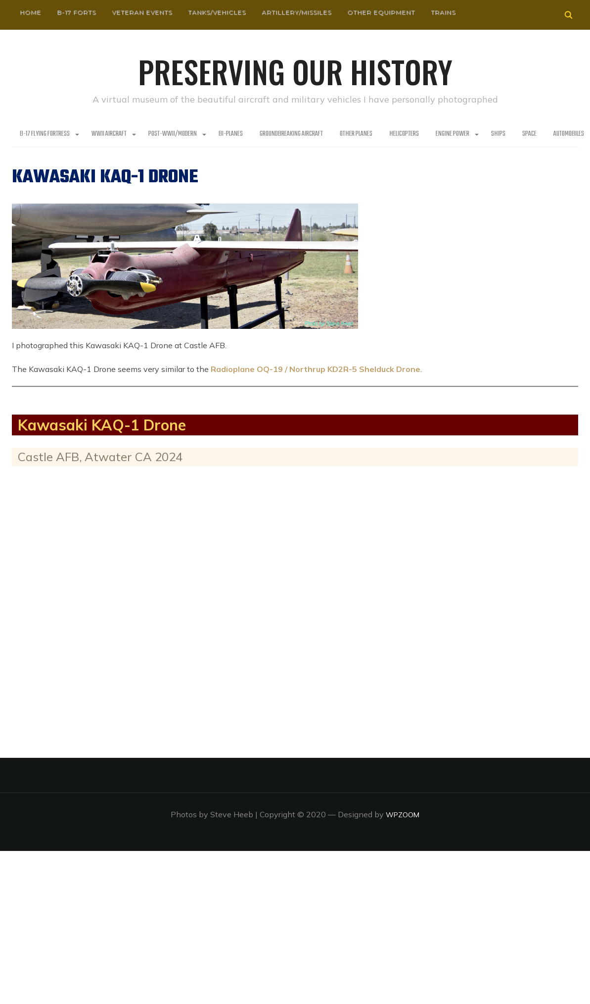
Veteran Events (142, 12)
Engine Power (452, 134)
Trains (443, 12)
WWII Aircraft (109, 134)
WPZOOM (403, 814)
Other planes (356, 134)
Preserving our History (295, 69)
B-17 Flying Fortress (45, 134)
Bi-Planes (231, 134)
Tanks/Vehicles (217, 12)
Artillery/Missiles (296, 12)
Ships (498, 134)
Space (529, 134)
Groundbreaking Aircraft (291, 134)
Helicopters (404, 134)
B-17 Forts (76, 12)
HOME (30, 12)
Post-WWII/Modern (172, 134)
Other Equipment (381, 12)
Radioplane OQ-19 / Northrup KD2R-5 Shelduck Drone (315, 368)
